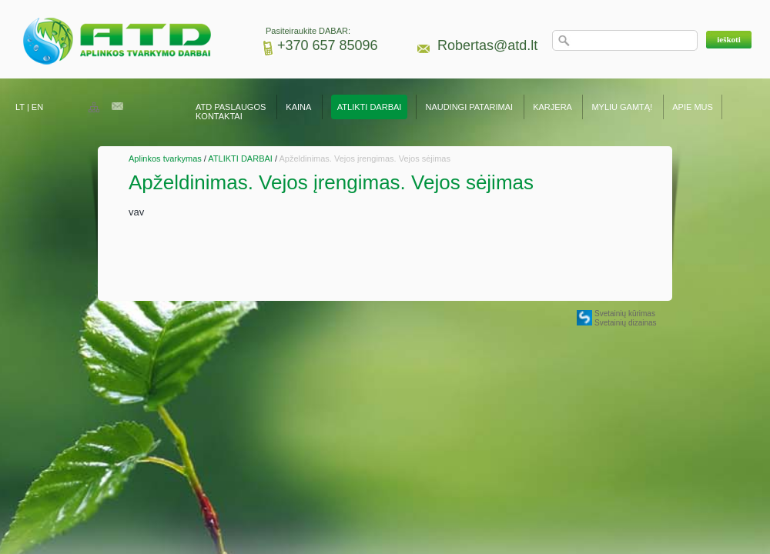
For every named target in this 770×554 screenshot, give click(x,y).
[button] (729, 39)
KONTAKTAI (219, 116)
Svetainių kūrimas (624, 313)
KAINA (298, 107)
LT (20, 107)
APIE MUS (692, 107)
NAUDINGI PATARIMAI (470, 107)
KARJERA (552, 107)
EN (37, 107)
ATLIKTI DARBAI (369, 107)
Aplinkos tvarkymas (165, 158)
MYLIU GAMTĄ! (621, 107)
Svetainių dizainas (625, 323)
